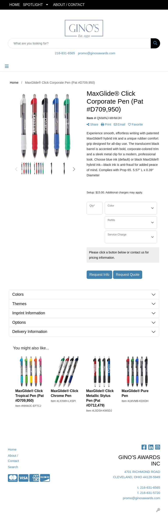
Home (12, 449)
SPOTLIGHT (33, 5)
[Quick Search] (79, 43)
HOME (14, 5)
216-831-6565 (65, 53)
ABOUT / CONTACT (69, 5)
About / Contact (13, 458)
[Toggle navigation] (6, 66)
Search (13, 467)
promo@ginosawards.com (96, 53)
